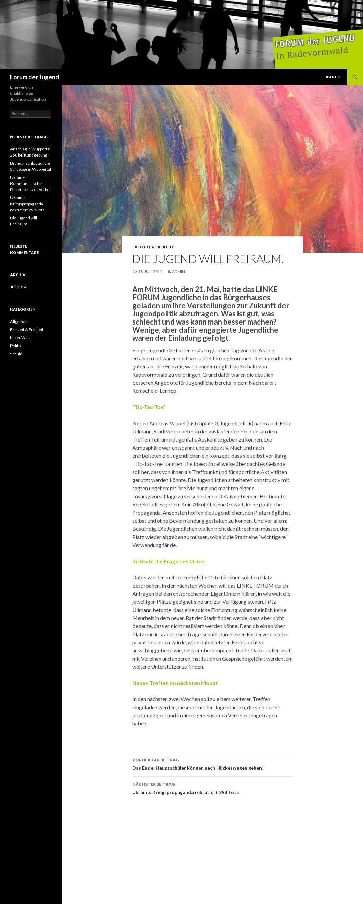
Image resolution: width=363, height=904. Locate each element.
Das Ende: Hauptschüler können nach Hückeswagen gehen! (212, 763)
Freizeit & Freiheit (153, 246)
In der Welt (20, 337)
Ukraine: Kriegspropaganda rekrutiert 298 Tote (212, 787)
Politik (15, 345)
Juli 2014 (18, 286)
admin (178, 271)
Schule (16, 353)
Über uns (333, 77)
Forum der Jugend (34, 77)
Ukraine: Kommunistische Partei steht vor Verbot (30, 183)
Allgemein (19, 321)
